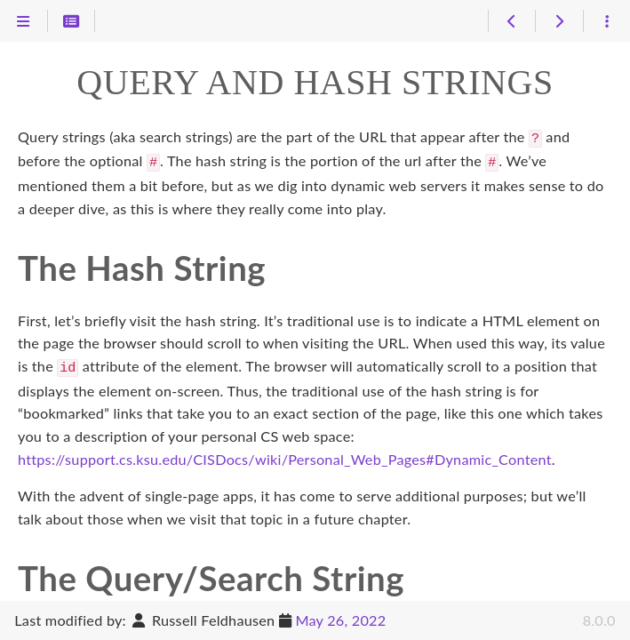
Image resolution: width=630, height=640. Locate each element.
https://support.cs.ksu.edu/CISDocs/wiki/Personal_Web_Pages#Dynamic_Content (285, 453)
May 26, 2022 (340, 620)
